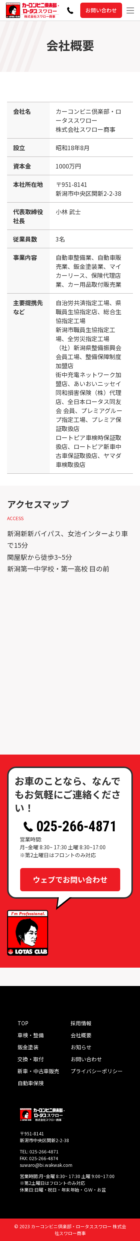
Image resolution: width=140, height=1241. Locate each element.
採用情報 (81, 1023)
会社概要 (81, 1035)
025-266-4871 (70, 826)
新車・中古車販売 (38, 1071)
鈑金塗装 (28, 1047)
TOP (23, 1023)
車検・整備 (31, 1035)
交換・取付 (31, 1059)
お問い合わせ (101, 10)
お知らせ (81, 1047)
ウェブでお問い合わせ (70, 879)
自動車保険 (31, 1083)
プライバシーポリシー (97, 1071)
